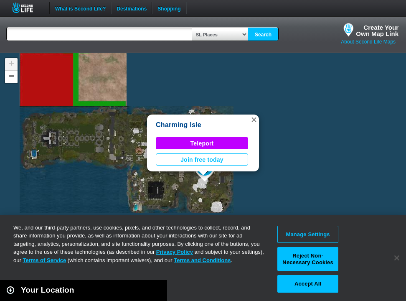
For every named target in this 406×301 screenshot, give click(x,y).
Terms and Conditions (202, 260)
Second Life (27, 7)
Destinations (132, 8)
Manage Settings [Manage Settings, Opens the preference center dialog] (308, 234)
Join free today (201, 159)
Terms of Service (44, 260)
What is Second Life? (80, 8)
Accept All (307, 284)
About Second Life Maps (368, 42)
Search (263, 35)
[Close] (397, 258)
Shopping (168, 8)
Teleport (202, 143)
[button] (254, 120)
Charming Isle (178, 124)
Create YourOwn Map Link (377, 30)
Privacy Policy (174, 252)
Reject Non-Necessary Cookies (307, 259)
